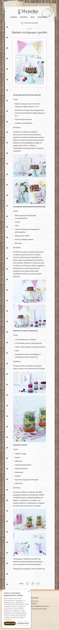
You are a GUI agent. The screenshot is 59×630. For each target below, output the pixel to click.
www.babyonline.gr (33, 564)
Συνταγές (14, 17)
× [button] (29, 591)
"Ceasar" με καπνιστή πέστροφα (36, 609)
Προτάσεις (24, 17)
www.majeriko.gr (38, 569)
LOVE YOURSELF (31, 604)
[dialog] (16, 608)
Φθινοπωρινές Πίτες (32, 601)
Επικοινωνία (42, 17)
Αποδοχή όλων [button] (10, 623)
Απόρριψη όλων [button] (22, 623)
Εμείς (33, 17)
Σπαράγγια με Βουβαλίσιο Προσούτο (37, 606)
